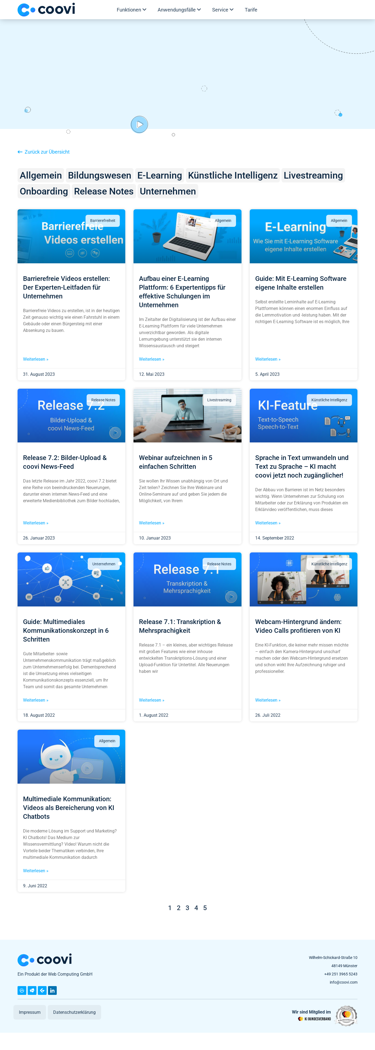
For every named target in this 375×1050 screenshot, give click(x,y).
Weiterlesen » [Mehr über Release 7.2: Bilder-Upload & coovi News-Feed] (36, 523)
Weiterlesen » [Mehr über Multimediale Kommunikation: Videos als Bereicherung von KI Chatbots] (36, 870)
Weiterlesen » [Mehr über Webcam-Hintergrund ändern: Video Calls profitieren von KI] (268, 700)
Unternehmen (168, 191)
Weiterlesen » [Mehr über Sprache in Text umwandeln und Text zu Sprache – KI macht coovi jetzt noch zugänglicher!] (268, 523)
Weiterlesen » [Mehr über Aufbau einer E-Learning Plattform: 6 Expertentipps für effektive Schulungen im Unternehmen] (151, 359)
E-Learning (159, 175)
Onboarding (44, 191)
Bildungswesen (99, 175)
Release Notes (104, 191)
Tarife (251, 10)
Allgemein (41, 175)
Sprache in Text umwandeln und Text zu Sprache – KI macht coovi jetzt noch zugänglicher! (302, 466)
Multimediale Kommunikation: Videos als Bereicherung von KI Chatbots (68, 807)
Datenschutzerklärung (74, 1012)
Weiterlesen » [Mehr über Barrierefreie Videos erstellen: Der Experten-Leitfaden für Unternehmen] (36, 359)
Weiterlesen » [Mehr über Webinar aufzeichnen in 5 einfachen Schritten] (151, 523)
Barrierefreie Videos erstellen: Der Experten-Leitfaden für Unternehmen (66, 287)
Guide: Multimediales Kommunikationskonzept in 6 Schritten (66, 630)
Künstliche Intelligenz (233, 175)
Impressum (30, 1012)
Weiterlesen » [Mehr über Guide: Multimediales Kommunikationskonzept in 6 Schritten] (36, 700)
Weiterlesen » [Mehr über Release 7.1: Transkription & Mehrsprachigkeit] (151, 700)
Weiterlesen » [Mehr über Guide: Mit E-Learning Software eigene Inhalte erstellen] (268, 359)
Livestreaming (313, 175)
